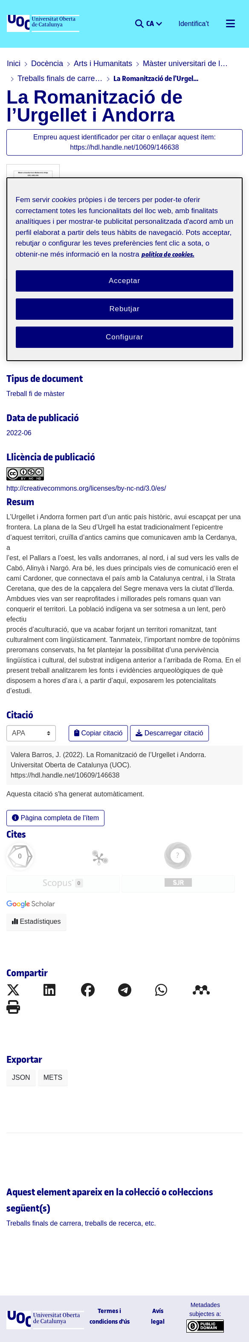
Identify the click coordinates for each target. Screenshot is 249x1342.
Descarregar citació (169, 733)
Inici (13, 63)
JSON (21, 1077)
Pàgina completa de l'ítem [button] (55, 817)
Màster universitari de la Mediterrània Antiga (185, 63)
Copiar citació (98, 733)
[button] (139, 24)
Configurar (124, 337)
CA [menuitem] (150, 23)
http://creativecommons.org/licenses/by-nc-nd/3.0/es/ (86, 488)
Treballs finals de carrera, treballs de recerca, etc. (60, 78)
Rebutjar (124, 309)
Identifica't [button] (194, 23)
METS (52, 1077)
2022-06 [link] (19, 433)
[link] (35, 393)
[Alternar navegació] (230, 24)
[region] (124, 269)
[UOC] (44, 24)
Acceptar (124, 281)
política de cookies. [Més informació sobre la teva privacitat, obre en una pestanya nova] (168, 254)
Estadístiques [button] (36, 921)
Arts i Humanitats (103, 63)
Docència (47, 63)
